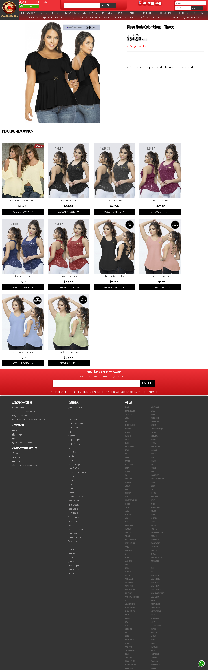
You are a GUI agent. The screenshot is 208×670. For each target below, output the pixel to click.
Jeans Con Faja (80, 17)
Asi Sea (153, 324)
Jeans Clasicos (73, 446)
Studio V (153, 557)
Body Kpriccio (129, 582)
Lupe (126, 628)
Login (193, 8)
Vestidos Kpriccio (130, 578)
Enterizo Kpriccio (130, 599)
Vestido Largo (73, 430)
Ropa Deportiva (198, 13)
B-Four (153, 328)
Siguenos (17, 370)
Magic (126, 410)
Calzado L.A (154, 635)
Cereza (127, 528)
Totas (153, 632)
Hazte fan (16, 366)
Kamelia (127, 399)
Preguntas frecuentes (20, 328)
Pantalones (72, 433)
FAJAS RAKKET (155, 499)
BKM (126, 335)
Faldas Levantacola (90, 13)
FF (125, 514)
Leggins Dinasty (156, 650)
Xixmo (127, 481)
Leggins (71, 438)
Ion (126, 388)
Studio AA (154, 442)
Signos (153, 435)
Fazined (153, 582)
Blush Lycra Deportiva (132, 585)
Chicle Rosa (154, 349)
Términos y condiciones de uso (23, 324)
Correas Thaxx (129, 660)
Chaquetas (156, 17)
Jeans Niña (72, 474)
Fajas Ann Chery (156, 489)
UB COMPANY (155, 660)
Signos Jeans (129, 438)
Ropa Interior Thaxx (157, 657)
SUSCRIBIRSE (147, 296)
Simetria (153, 438)
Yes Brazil (128, 485)
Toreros (183, 13)
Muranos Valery (130, 607)
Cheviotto (128, 349)
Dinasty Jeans (129, 360)
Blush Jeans (155, 335)
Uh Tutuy (154, 546)
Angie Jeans (155, 320)
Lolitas (153, 535)
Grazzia (127, 385)
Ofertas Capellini (74, 478)
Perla (126, 653)
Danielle (153, 553)
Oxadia (127, 424)
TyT (126, 467)
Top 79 (127, 460)
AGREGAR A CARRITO (21, 206)
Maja (126, 539)
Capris (122, 13)
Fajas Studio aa (156, 503)
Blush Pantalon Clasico (132, 646)
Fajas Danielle (155, 492)
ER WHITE (127, 374)
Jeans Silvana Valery (157, 392)
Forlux (153, 381)
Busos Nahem (129, 632)
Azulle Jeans (129, 328)
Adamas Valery (129, 553)
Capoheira (128, 345)
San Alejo (154, 653)
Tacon (126, 642)
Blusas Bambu (155, 517)
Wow (126, 478)
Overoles (71, 466)
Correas (71, 470)
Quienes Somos (18, 320)
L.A (152, 403)
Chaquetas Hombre (190, 17)
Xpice (152, 481)
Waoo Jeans (128, 474)
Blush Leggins (155, 642)
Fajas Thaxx (128, 506)
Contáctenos (18, 374)
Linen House (155, 617)
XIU (152, 478)
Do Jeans (154, 363)
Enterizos (33, 17)
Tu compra (17, 347)
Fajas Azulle (129, 492)
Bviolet (153, 338)
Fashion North (155, 531)
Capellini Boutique (157, 342)
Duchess (153, 367)
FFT (152, 378)
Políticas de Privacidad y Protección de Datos (29, 332)
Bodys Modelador (167, 13)
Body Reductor (148, 13)
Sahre (126, 431)
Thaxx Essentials (130, 453)
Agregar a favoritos (136, 46)
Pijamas (71, 486)
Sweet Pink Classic (157, 446)
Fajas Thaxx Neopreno (132, 510)
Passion (153, 424)
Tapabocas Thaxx (130, 657)
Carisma (153, 345)
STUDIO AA (128, 442)
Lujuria (153, 406)
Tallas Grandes (73, 417)
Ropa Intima (72, 458)
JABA (126, 614)
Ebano (127, 371)
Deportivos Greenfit (131, 592)
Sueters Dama (171, 17)
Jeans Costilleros (74, 413)
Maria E (153, 514)
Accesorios (120, 17)
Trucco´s (154, 464)
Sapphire (154, 571)
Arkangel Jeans (130, 324)
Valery (127, 471)
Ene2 (152, 371)
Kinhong (127, 624)
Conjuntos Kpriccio (131, 589)
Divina (127, 363)
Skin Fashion (155, 599)
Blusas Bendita (130, 521)
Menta (153, 564)
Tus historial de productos (23, 355)
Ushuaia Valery (130, 564)
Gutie (152, 385)
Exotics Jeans (129, 378)
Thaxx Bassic (155, 453)
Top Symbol (154, 460)
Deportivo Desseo (156, 589)
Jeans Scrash (129, 392)
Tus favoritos (18, 351)
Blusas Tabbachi (156, 524)
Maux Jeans (155, 410)
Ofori (153, 417)
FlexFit (127, 381)
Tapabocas (72, 454)
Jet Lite (127, 603)
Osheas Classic (156, 421)
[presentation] (147, 60)
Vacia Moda (154, 574)
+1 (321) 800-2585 (29, 6)
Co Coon (127, 489)
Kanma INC (128, 617)
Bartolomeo (155, 331)
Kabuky (153, 396)
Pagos (15, 343)
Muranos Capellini (131, 413)
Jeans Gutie (155, 388)
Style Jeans (128, 446)
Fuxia (126, 535)
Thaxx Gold (154, 607)
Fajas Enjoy (155, 496)
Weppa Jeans (155, 474)
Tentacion (154, 449)
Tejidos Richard (130, 574)
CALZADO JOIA (129, 635)
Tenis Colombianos (75, 442)
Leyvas (127, 557)
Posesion (128, 428)
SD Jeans (154, 431)
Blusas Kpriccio (130, 524)
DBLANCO (153, 353)
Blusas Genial (155, 521)
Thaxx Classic (155, 456)
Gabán (144, 17)
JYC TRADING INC (156, 610)
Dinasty (153, 356)
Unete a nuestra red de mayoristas (26, 378)
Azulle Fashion (130, 517)
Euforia (153, 374)
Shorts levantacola (70, 13)
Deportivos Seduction (132, 596)
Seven (126, 435)
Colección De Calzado (76, 425)
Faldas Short (108, 13)
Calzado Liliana (130, 639)
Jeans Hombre (73, 482)
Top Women (128, 464)
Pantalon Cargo (63, 17)
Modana (153, 621)
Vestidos (133, 13)
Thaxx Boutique (130, 456)
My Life (153, 413)
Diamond (127, 531)
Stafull (153, 542)
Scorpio (153, 603)
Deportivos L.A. (156, 592)
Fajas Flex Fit (129, 499)
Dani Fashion (155, 567)
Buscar (104, 5)
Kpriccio (127, 403)
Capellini (128, 342)
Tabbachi (127, 449)
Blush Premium (130, 338)
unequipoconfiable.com (122, 667)
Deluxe (127, 356)
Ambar (127, 320)
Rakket (153, 428)
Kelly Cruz (154, 646)
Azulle (127, 567)
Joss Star (128, 396)
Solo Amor (128, 542)
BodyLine (154, 585)
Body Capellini (155, 578)
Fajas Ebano (129, 496)
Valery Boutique (156, 471)
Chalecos (71, 462)
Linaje (153, 624)
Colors (153, 528)
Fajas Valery (155, 510)
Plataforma (155, 639)
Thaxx (126, 546)
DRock (127, 367)
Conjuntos (46, 17)
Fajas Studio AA (130, 503)
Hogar (133, 17)
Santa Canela (129, 571)
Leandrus (128, 406)
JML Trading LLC (156, 614)
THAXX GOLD (154, 560)
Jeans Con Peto (73, 421)
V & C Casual (155, 628)
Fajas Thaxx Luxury (157, 506)
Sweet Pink (128, 560)
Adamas (153, 549)
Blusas (54, 13)
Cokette (127, 353)
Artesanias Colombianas (101, 17)
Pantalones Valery (131, 650)
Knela (153, 399)
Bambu (127, 331)
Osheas (127, 421)
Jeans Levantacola (29, 13)
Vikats (127, 549)
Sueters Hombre (74, 450)
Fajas (44, 13)
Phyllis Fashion (156, 539)
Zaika (152, 485)
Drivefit (153, 596)
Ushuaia (153, 467)
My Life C (127, 417)
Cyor (126, 621)
